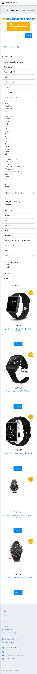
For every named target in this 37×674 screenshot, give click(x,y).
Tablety (7, 273)
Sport (6, 251)
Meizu (7, 156)
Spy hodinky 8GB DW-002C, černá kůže (18, 517)
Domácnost (8, 67)
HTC (6, 129)
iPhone (8, 144)
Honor (7, 126)
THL (6, 179)
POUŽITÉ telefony (12, 167)
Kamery (7, 87)
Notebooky (8, 210)
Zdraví (6, 278)
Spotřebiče (8, 256)
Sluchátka (9, 204)
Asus (6, 104)
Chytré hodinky (13, 47)
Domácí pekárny (11, 262)
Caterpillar (9, 116)
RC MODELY (9, 246)
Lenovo (8, 151)
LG (6, 154)
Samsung (8, 174)
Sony (7, 177)
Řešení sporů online (8, 639)
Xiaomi (7, 184)
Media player (9, 92)
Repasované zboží (12, 172)
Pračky (7, 267)
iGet (6, 134)
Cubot (7, 119)
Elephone (9, 124)
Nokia (7, 164)
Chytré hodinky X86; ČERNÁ (18, 391)
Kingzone (8, 149)
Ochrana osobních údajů (10, 636)
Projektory (8, 236)
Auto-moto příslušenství (13, 62)
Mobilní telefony (10, 97)
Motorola (8, 161)
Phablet (7, 215)
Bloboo (7, 111)
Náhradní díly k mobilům (14, 193)
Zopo (7, 187)
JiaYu (7, 146)
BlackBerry (9, 106)
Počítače (7, 221)
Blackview (9, 109)
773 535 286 (11, 10)
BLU (6, 114)
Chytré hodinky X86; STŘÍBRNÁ (18, 453)
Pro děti (7, 231)
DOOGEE (8, 121)
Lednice (8, 265)
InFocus (8, 139)
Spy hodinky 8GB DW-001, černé (18, 578)
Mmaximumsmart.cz (13, 645)
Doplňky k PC (9, 72)
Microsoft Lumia (11, 159)
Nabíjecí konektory (12, 202)
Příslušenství (10, 169)
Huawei (8, 131)
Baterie (7, 199)
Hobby (6, 77)
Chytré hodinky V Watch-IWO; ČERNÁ (18, 330)
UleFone (8, 182)
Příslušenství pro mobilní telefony (17, 241)
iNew (7, 136)
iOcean (7, 141)
